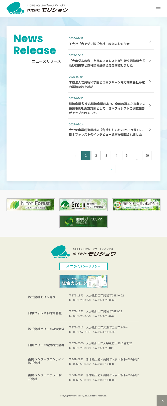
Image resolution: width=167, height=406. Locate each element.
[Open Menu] (158, 8)
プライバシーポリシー (86, 266)
